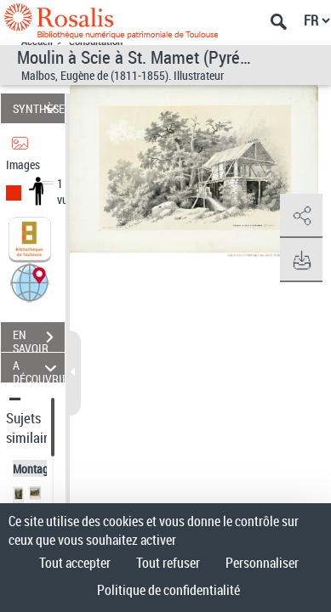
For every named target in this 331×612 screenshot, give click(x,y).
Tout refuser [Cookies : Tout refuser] (168, 562)
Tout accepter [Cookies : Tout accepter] (75, 562)
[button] (30, 282)
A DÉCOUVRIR (39, 367)
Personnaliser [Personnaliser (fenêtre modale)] (262, 562)
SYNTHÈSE (39, 108)
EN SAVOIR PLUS (39, 339)
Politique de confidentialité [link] (168, 590)
